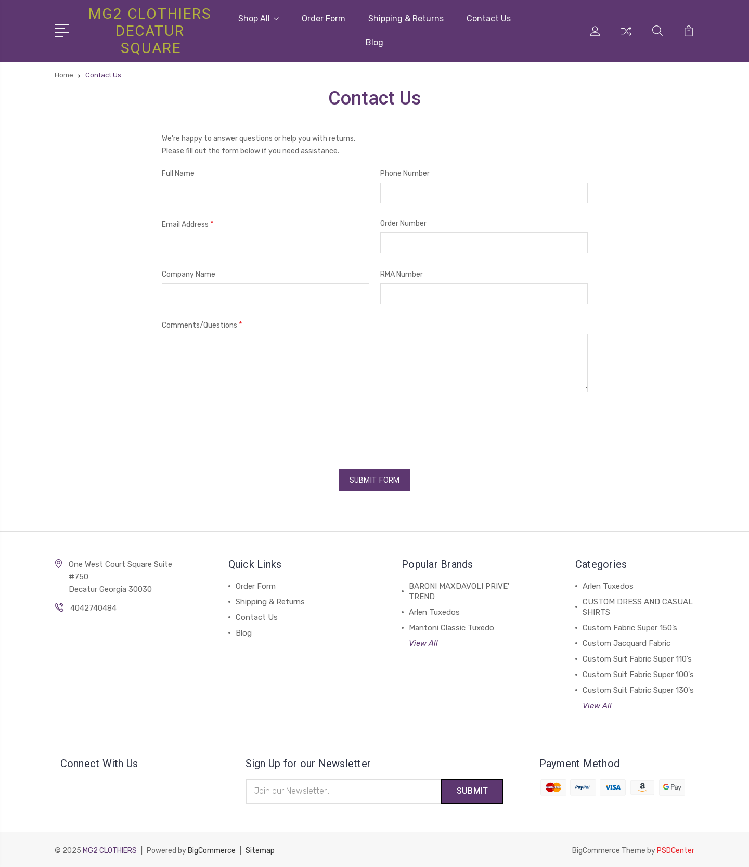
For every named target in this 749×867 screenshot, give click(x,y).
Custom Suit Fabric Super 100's (638, 672)
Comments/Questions (202, 324)
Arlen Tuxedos (434, 610)
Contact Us (489, 18)
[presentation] (241, 427)
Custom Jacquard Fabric (626, 641)
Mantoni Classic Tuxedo (451, 625)
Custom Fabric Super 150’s (630, 625)
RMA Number (401, 273)
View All (423, 641)
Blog (374, 42)
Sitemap (260, 849)
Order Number (403, 223)
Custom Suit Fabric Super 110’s (637, 657)
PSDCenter (675, 849)
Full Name (178, 173)
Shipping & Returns (406, 18)
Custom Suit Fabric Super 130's (638, 688)
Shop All (258, 18)
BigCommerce (212, 849)
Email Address (188, 224)
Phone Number (405, 173)
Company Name (188, 273)
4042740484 (93, 606)
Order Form (323, 18)
